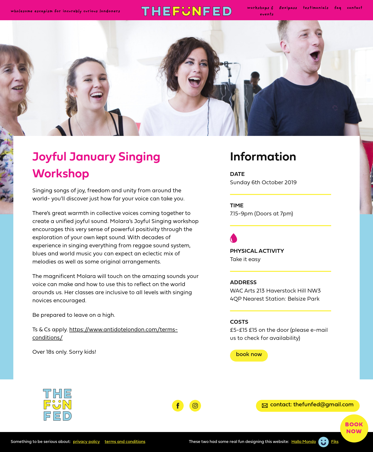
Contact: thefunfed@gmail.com (307, 405)
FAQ (337, 8)
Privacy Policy (86, 442)
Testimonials (316, 8)
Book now (249, 355)
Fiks (335, 442)
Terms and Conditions (125, 442)
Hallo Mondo (303, 442)
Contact (354, 8)
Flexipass (288, 8)
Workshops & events (260, 11)
